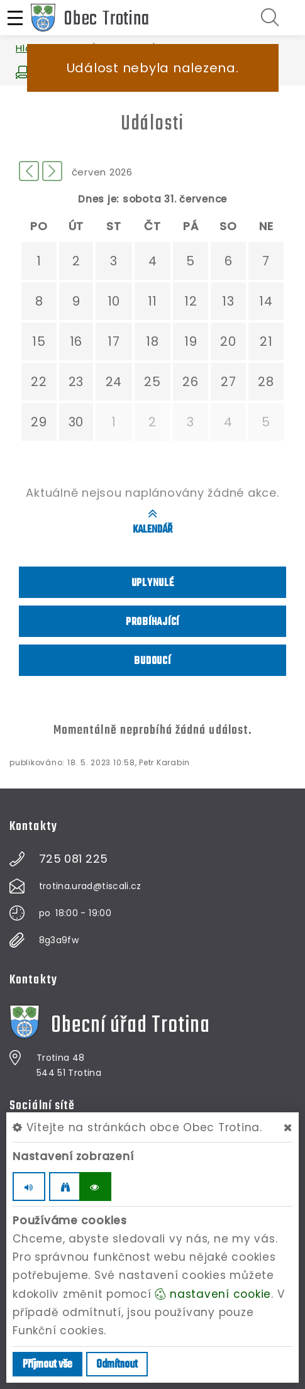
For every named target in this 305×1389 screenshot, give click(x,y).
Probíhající (152, 622)
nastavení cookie (213, 1294)
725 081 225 (73, 858)
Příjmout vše (47, 1365)
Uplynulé (152, 583)
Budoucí (152, 661)
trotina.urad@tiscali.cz (90, 886)
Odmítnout (117, 1365)
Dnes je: (98, 199)
